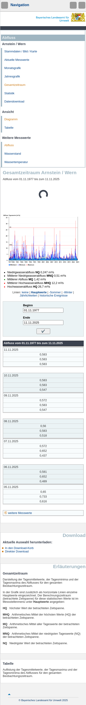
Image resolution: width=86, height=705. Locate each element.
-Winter (68, 292)
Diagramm (11, 119)
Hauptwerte (39, 292)
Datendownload (14, 101)
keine (25, 292)
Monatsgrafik (12, 68)
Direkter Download (17, 551)
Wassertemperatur (16, 162)
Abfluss (9, 145)
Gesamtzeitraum (14, 85)
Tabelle (8, 127)
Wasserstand (12, 153)
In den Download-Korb (19, 548)
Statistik (9, 93)
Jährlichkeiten (28, 295)
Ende (26, 317)
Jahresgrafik (12, 76)
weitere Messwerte (20, 513)
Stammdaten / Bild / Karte (20, 51)
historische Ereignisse (54, 295)
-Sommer (55, 292)
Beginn (28, 305)
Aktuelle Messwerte (16, 59)
